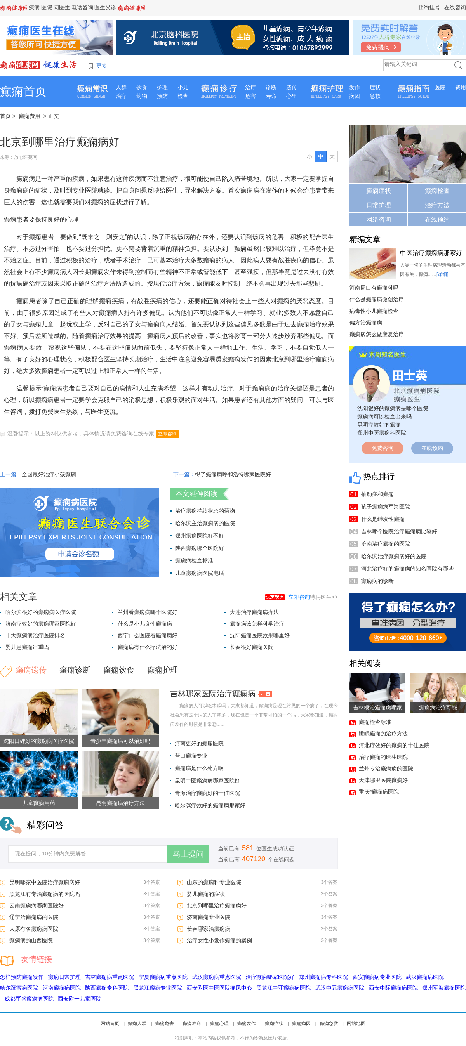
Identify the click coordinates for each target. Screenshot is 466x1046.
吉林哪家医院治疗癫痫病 (213, 693)
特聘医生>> (313, 597)
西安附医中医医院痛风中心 (219, 988)
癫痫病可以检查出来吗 (384, 416)
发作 (354, 87)
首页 (5, 116)
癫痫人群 (137, 1023)
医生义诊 (105, 7)
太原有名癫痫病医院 (33, 929)
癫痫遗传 (31, 670)
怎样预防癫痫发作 (21, 977)
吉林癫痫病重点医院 (109, 977)
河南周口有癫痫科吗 (374, 287)
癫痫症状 (378, 190)
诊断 (271, 87)
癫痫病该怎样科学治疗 (257, 624)
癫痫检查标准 (375, 722)
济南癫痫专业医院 (208, 917)
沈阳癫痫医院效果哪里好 (260, 635)
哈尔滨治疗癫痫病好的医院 (393, 556)
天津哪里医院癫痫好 (383, 780)
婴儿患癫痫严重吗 (27, 647)
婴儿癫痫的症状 (206, 894)
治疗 (121, 96)
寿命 (271, 96)
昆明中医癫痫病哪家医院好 (207, 780)
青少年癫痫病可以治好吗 (120, 741)
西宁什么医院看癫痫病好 (147, 635)
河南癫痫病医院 (62, 988)
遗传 (291, 87)
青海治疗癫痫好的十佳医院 (207, 793)
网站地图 (356, 1023)
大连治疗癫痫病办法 (254, 612)
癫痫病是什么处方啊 (199, 768)
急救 (375, 96)
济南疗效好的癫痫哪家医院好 (40, 624)
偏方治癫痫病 (366, 322)
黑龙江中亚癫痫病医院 (283, 988)
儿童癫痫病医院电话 (199, 573)
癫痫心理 (219, 1023)
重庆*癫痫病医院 (379, 792)
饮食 (141, 87)
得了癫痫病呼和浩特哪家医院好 (233, 474)
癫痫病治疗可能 (438, 707)
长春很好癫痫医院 (251, 647)
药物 (141, 96)
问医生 (62, 7)
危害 (250, 96)
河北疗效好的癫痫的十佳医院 (394, 745)
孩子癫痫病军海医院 (385, 506)
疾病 (34, 7)
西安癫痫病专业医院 (377, 977)
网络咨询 (378, 219)
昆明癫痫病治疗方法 (120, 803)
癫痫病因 (301, 1023)
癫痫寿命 (192, 1023)
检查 (182, 96)
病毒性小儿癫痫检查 (374, 311)
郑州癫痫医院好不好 (199, 536)
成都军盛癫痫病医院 (29, 999)
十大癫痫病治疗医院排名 (35, 635)
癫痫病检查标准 (194, 560)
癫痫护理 (162, 670)
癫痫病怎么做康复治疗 (377, 334)
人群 (121, 87)
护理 (162, 87)
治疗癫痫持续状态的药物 (205, 511)
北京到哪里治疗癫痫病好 (217, 905)
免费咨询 (382, 448)
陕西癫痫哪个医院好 (199, 548)
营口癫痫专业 (191, 756)
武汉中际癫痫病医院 (339, 988)
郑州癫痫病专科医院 (323, 977)
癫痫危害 (164, 1023)
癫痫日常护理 (64, 977)
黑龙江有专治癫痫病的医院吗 (44, 894)
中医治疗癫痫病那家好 (431, 253)
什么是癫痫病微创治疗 (377, 299)
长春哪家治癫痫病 (208, 929)
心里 (291, 96)
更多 (101, 65)
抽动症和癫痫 (377, 494)
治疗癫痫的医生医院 (383, 757)
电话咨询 (82, 7)
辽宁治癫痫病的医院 (33, 917)
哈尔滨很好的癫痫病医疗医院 (40, 612)
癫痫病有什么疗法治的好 (147, 647)
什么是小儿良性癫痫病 (145, 624)
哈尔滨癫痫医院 (19, 988)
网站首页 (110, 1023)
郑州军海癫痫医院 (444, 988)
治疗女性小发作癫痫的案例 (219, 940)
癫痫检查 (437, 190)
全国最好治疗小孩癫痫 (49, 474)
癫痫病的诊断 (377, 581)
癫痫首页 (23, 91)
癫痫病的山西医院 (31, 940)
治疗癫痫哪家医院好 (269, 977)
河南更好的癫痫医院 (199, 743)
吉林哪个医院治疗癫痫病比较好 (399, 531)
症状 (375, 87)
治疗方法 (437, 205)
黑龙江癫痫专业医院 (157, 988)
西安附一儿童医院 (79, 999)
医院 (46, 7)
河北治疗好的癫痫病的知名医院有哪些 (407, 568)
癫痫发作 (246, 1023)
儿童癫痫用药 (39, 803)
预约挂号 (429, 7)
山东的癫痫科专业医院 (214, 882)
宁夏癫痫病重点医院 (163, 977)
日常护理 (378, 205)
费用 (460, 87)
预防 (162, 96)
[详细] (442, 274)
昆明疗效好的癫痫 (379, 425)
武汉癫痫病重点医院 (216, 977)
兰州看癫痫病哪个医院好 (147, 612)
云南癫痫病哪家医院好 (36, 905)
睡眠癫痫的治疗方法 (383, 733)
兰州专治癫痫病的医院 (386, 768)
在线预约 (437, 219)
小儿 (182, 87)
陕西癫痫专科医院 (107, 988)
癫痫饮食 (118, 670)
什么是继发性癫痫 (383, 519)
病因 (354, 96)
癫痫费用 (29, 116)
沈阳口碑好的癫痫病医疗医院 (38, 741)
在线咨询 (455, 7)
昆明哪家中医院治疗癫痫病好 (44, 882)
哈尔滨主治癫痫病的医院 (205, 523)
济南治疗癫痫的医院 (385, 544)
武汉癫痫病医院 (425, 977)
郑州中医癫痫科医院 (381, 433)
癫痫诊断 (74, 670)
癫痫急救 (329, 1023)
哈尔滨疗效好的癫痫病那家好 (210, 805)
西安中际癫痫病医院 (393, 988)
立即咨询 (167, 434)
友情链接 (36, 959)
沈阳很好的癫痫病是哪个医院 (392, 408)
